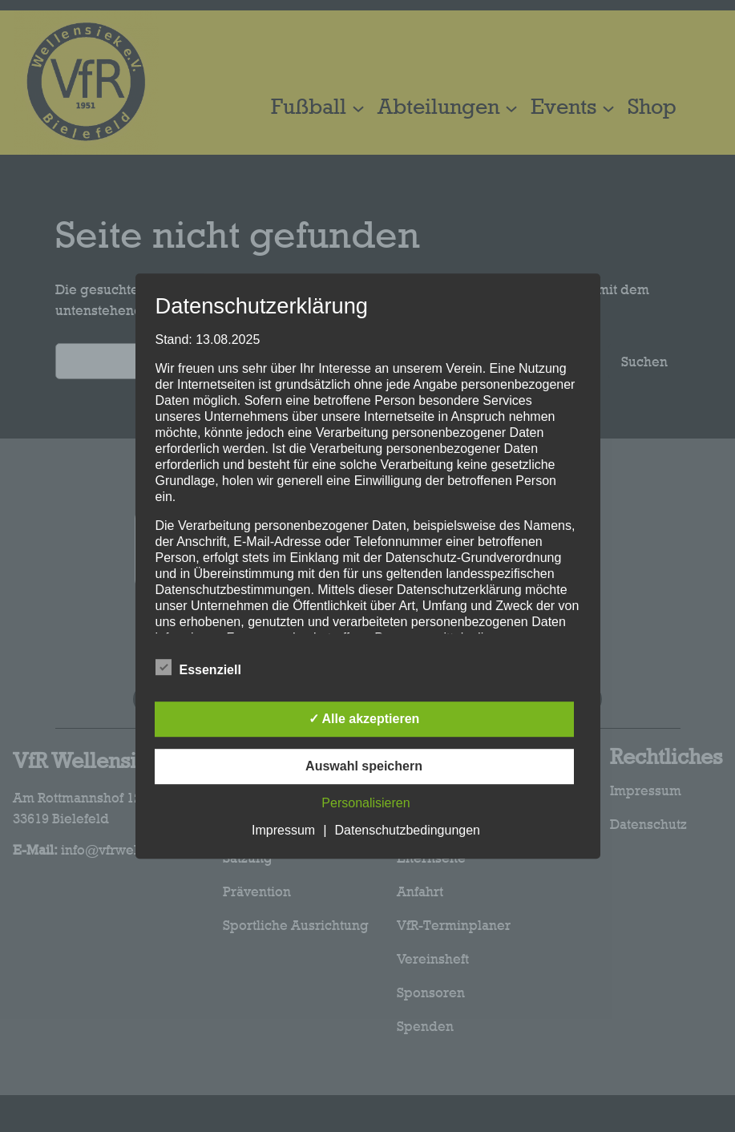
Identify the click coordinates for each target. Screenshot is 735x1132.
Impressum (283, 830)
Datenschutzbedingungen (407, 830)
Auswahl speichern (363, 766)
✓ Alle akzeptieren (364, 719)
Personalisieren (365, 803)
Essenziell (198, 668)
